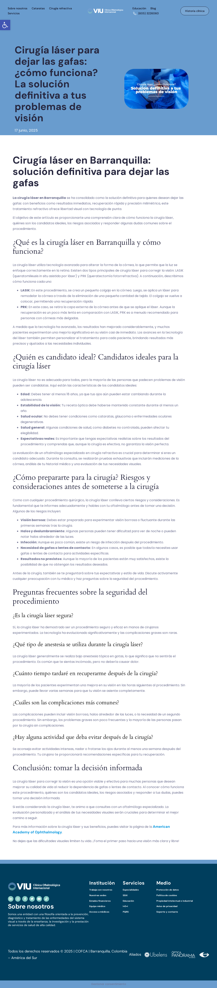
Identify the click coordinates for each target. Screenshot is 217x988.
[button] (5, 25)
